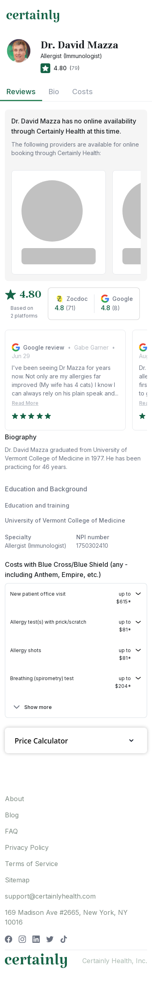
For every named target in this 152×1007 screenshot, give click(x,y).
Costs (82, 91)
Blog (12, 815)
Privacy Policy (27, 847)
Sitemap (17, 880)
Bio (54, 91)
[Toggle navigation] (138, 16)
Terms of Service (31, 864)
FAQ (11, 831)
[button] (76, 597)
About (14, 799)
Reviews (21, 91)
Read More (25, 403)
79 (74, 68)
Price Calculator (76, 740)
